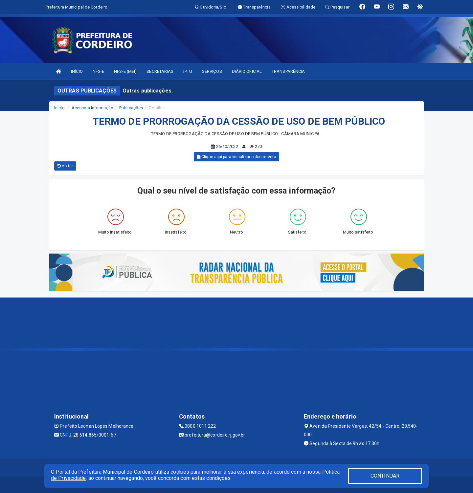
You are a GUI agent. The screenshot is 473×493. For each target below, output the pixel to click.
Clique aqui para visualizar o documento (236, 156)
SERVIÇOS (212, 71)
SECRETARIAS (159, 71)
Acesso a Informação (92, 107)
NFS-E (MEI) (125, 71)
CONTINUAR (385, 476)
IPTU (187, 71)
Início (59, 107)
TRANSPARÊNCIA (288, 71)
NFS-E (98, 71)
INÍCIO (77, 71)
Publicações (131, 107)
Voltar (65, 166)
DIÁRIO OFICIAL (247, 71)
